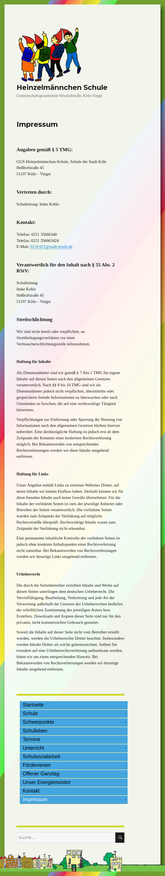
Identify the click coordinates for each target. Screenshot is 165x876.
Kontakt (31, 791)
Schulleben (35, 731)
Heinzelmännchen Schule (62, 87)
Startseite (33, 705)
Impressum (35, 799)
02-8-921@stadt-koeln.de (51, 246)
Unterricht (33, 748)
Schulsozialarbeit (41, 756)
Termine (31, 739)
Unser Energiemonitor (47, 782)
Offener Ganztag (41, 773)
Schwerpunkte (38, 722)
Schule (30, 713)
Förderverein (37, 765)
